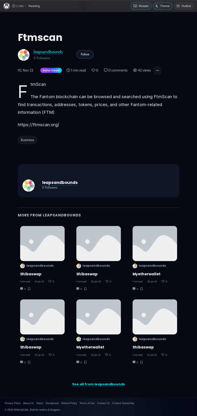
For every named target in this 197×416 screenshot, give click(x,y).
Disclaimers (52, 403)
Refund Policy (69, 403)
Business (27, 140)
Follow (85, 54)
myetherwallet (147, 274)
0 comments (116, 70)
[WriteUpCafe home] (6, 6)
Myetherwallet (90, 347)
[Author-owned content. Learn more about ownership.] (50, 70)
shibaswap (31, 347)
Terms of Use (87, 403)
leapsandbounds (48, 51)
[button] (157, 70)
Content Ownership (123, 403)
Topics (39, 403)
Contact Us (103, 403)
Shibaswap (31, 274)
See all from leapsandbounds (98, 384)
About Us (28, 403)
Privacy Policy (13, 403)
